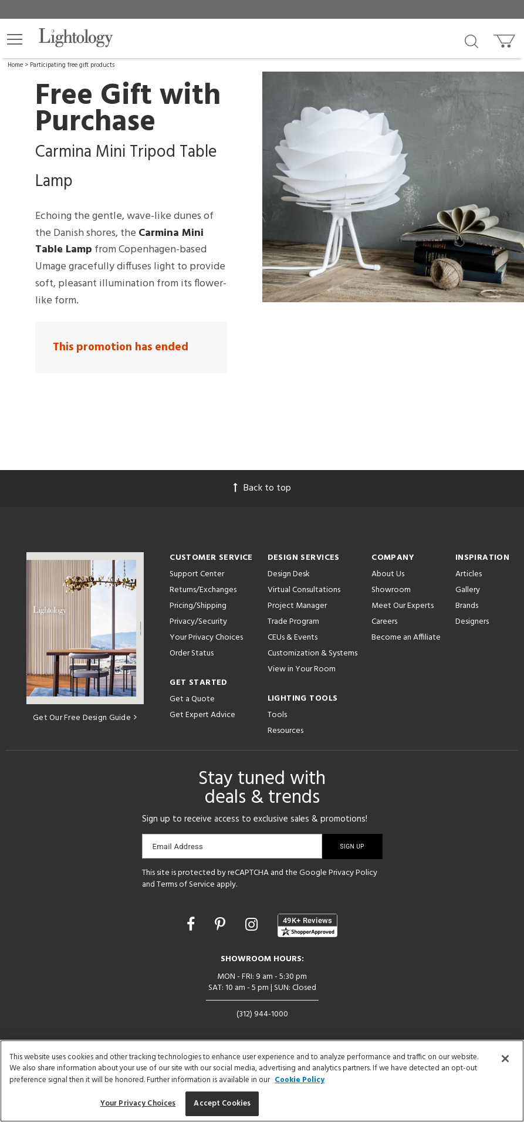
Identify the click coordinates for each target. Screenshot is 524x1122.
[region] (262, 1081)
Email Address (178, 846)
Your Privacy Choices (206, 638)
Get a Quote (192, 699)
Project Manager (297, 606)
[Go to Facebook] (192, 926)
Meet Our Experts (402, 606)
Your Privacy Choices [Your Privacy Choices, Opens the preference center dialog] (138, 1103)
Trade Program (293, 621)
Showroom (391, 590)
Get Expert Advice (202, 715)
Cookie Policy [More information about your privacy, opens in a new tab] (299, 1080)
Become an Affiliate (406, 637)
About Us (387, 574)
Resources (285, 731)
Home (15, 65)
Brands (466, 606)
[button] (14, 39)
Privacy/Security (198, 621)
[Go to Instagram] (253, 926)
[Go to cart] (505, 38)
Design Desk (289, 574)
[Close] (505, 1059)
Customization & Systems (312, 653)
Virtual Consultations (304, 590)
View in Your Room (302, 669)
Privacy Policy (353, 873)
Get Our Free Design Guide (85, 718)
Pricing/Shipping (198, 606)
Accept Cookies (222, 1103)
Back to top (262, 488)
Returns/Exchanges (203, 590)
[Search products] (471, 40)
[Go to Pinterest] (222, 926)
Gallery (467, 590)
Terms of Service (186, 884)
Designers (472, 621)
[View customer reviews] (307, 925)
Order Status (192, 653)
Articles (468, 574)
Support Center (197, 574)
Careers (384, 621)
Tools (277, 715)
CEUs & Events (292, 637)
